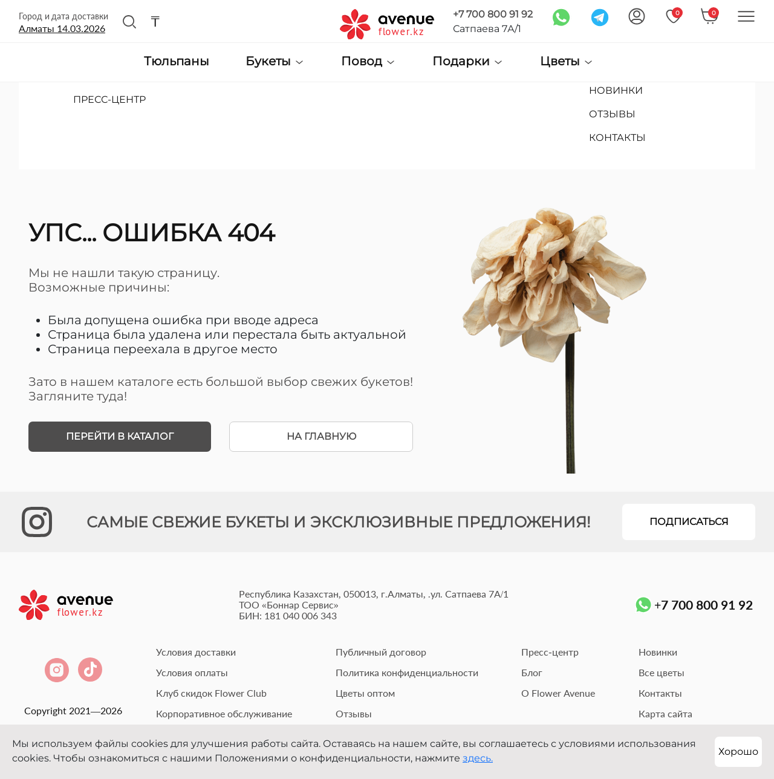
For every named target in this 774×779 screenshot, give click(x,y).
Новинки (658, 651)
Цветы (567, 61)
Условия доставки (196, 651)
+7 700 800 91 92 (493, 14)
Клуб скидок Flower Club (211, 693)
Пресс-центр (549, 651)
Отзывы (354, 713)
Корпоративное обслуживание (224, 713)
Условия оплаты (192, 672)
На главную (321, 436)
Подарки (468, 61)
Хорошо (738, 751)
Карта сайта (665, 713)
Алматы (62, 28)
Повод (368, 61)
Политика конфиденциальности (407, 672)
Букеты (275, 61)
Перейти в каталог (120, 436)
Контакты (660, 693)
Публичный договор (381, 651)
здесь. (478, 758)
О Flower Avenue (558, 693)
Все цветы (662, 672)
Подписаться (689, 521)
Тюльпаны (176, 61)
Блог (531, 672)
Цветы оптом (365, 693)
